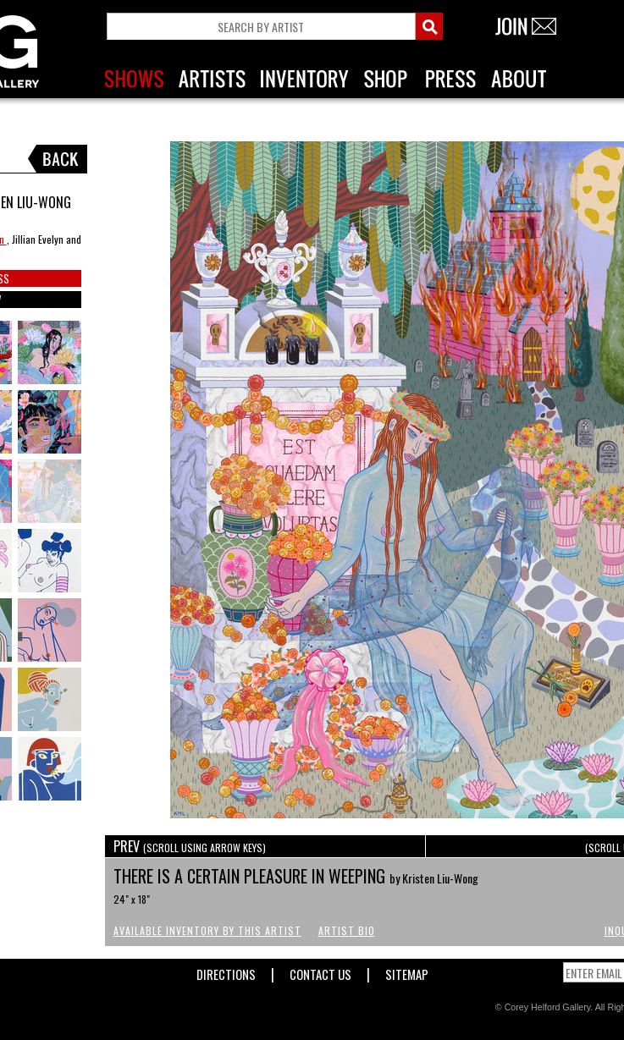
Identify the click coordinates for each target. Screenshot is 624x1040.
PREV (189, 846)
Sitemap (406, 971)
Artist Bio (346, 930)
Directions (226, 971)
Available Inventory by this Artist (207, 930)
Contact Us (320, 971)
